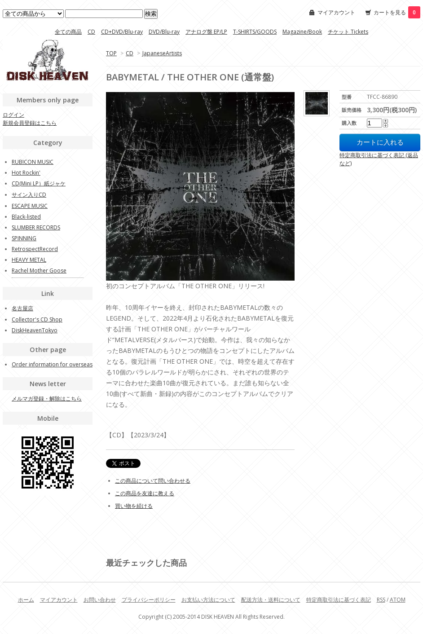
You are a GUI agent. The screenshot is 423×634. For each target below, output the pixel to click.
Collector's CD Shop (37, 319)
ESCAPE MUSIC (30, 206)
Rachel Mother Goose (39, 270)
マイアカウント (336, 12)
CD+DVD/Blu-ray (122, 31)
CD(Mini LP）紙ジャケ (39, 183)
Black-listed (26, 216)
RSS (381, 599)
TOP (111, 53)
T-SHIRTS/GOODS (255, 31)
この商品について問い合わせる (152, 480)
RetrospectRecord (35, 249)
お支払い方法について (208, 599)
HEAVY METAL (29, 260)
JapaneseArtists (162, 53)
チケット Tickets (348, 31)
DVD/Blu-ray (164, 31)
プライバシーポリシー (149, 599)
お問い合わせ (100, 599)
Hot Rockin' (26, 172)
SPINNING (24, 238)
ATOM (397, 599)
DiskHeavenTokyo (34, 330)
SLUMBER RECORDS (36, 227)
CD (91, 31)
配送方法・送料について (270, 599)
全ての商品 (68, 31)
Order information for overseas (52, 364)
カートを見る (397, 12)
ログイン (13, 115)
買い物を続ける (134, 506)
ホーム (26, 599)
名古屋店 (22, 308)
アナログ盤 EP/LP (206, 31)
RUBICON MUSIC (32, 162)
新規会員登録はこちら (30, 123)
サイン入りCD (29, 194)
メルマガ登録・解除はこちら (47, 398)
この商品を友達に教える (144, 493)
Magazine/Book (302, 31)
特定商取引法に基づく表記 (338, 599)
